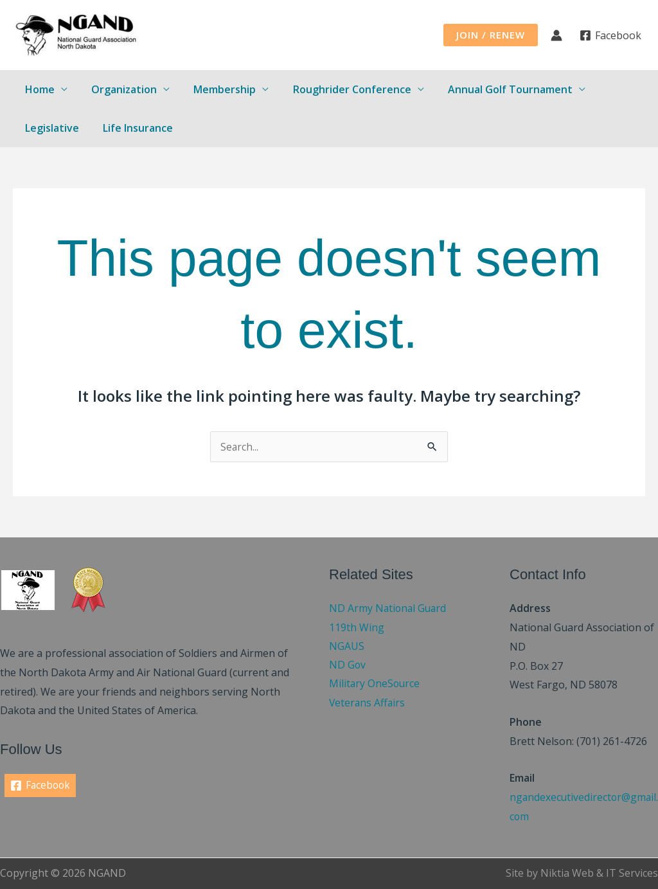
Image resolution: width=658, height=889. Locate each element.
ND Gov (347, 666)
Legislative (50, 128)
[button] (490, 35)
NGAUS (346, 647)
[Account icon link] (556, 35)
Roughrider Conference (340, 89)
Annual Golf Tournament (494, 89)
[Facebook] (610, 35)
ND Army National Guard (389, 608)
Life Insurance (133, 128)
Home (38, 89)
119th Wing (356, 627)
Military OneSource (375, 685)
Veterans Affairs (368, 704)
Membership (216, 89)
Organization (119, 89)
